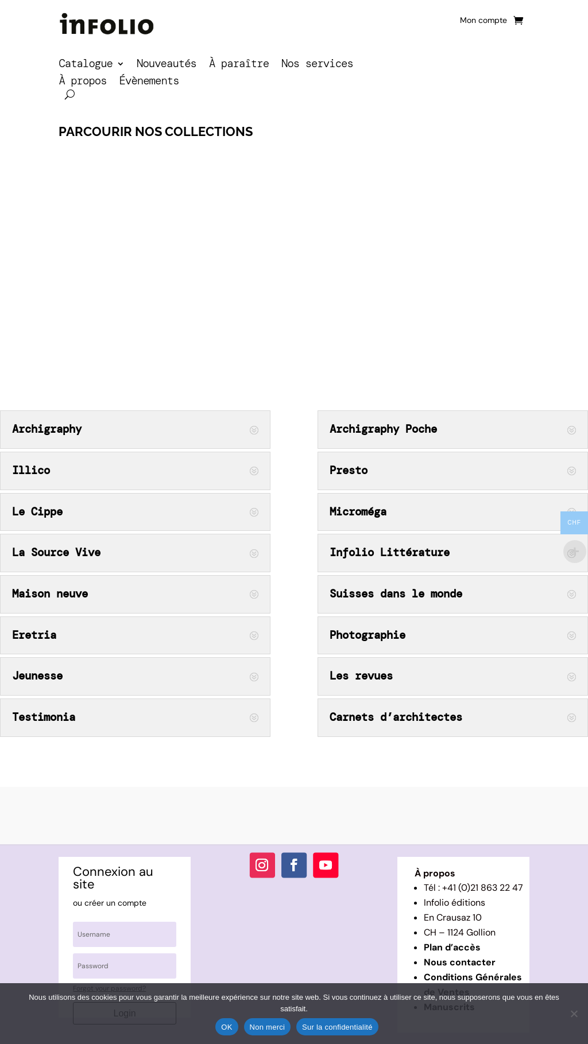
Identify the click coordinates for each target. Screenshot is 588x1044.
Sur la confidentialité (337, 1027)
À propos (82, 82)
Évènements (149, 82)
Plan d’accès (452, 947)
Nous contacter (460, 962)
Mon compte (483, 20)
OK (226, 1027)
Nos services (317, 65)
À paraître (239, 65)
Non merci (267, 1027)
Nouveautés (166, 65)
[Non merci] (573, 1013)
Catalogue (86, 65)
